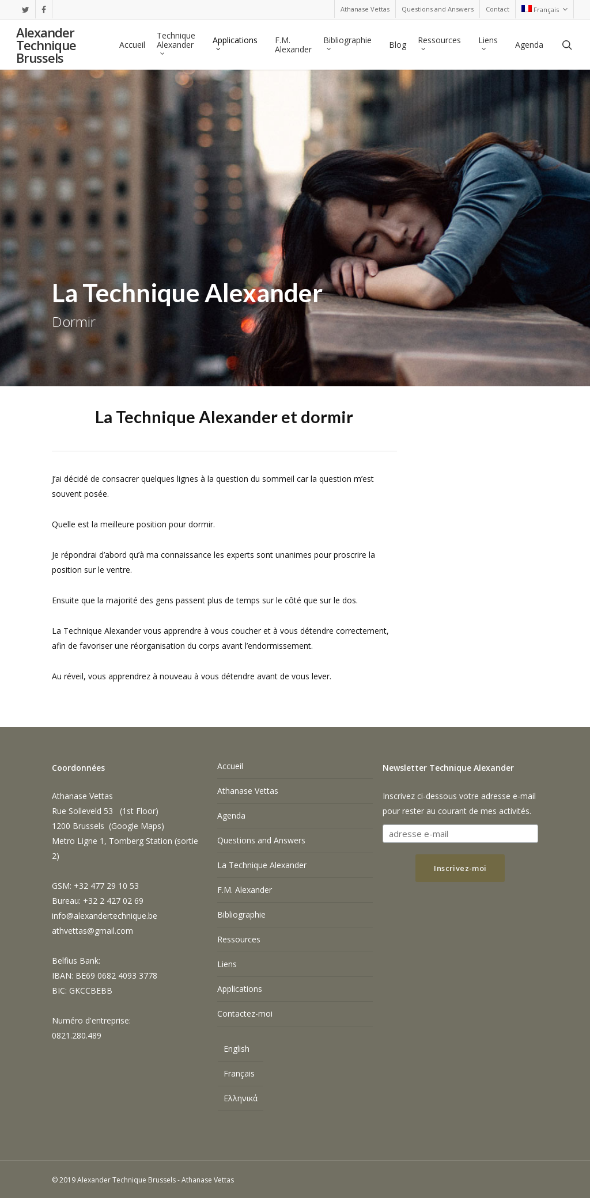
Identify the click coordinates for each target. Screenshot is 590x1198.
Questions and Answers (261, 840)
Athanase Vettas (247, 790)
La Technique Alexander (262, 864)
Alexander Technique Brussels (46, 45)
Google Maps (136, 825)
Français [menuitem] (239, 1073)
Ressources (238, 939)
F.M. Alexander (244, 889)
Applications (239, 988)
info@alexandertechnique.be (104, 915)
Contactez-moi (245, 1013)
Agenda (231, 815)
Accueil (230, 765)
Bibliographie (241, 914)
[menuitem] (544, 9)
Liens (227, 964)
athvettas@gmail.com (92, 930)
